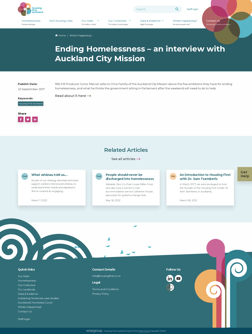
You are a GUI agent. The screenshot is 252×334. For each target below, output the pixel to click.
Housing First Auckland (31, 103)
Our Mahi (89, 22)
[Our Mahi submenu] (98, 20)
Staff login (192, 9)
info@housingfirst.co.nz (106, 275)
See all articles (123, 159)
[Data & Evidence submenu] (163, 20)
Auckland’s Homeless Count (35, 302)
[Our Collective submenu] (130, 20)
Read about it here (70, 96)
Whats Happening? (185, 22)
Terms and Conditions (105, 289)
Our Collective (118, 22)
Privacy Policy (100, 293)
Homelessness (31, 22)
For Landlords (26, 289)
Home (62, 35)
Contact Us (218, 22)
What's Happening (80, 35)
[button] (20, 119)
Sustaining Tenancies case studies (38, 298)
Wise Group (143, 331)
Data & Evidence (150, 22)
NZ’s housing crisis (61, 20)
